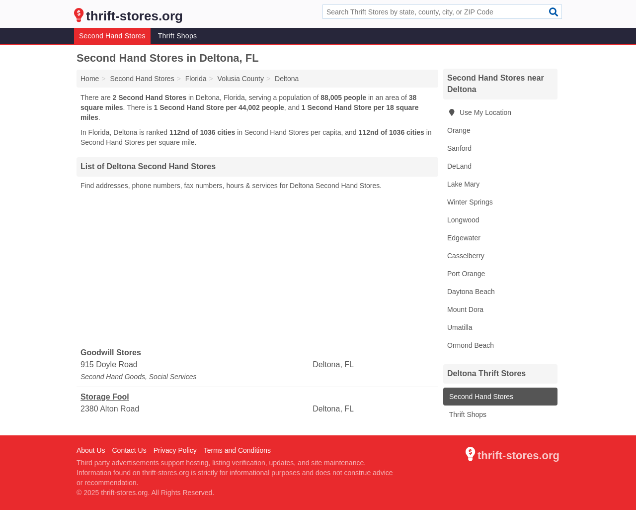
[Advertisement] (257, 269)
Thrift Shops (177, 36)
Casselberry (465, 256)
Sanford (459, 148)
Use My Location (479, 112)
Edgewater (463, 238)
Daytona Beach (471, 292)
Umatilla (460, 327)
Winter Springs (470, 202)
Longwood (463, 220)
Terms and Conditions (237, 450)
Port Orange (466, 274)
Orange (459, 130)
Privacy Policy (175, 450)
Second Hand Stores (112, 36)
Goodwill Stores (110, 352)
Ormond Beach (470, 345)
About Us (91, 450)
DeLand (459, 166)
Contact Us (129, 450)
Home (89, 79)
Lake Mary (463, 184)
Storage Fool (104, 397)
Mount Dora (465, 309)
